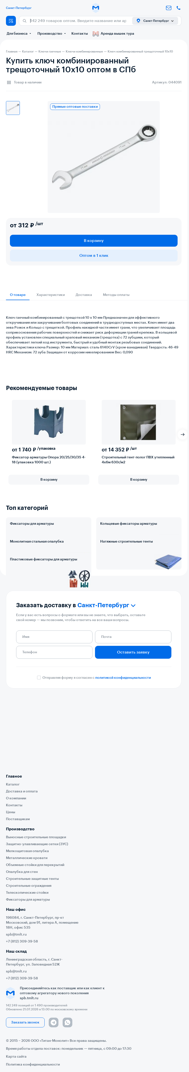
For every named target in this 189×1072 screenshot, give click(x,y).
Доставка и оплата (22, 791)
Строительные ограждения (28, 886)
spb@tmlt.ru (16, 934)
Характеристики (50, 295)
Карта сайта (16, 1056)
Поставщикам (18, 819)
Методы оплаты (116, 295)
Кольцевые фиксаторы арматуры (128, 523)
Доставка (84, 295)
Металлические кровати (26, 858)
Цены (10, 812)
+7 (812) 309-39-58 (22, 941)
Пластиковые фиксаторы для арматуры (43, 603)
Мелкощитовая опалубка (27, 851)
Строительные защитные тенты (32, 879)
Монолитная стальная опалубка (37, 563)
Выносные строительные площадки (36, 837)
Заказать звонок (25, 1022)
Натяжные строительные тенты (126, 563)
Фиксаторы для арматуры (32, 523)
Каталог (13, 784)
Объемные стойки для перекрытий (35, 865)
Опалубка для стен (22, 872)
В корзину (94, 241)
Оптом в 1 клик (93, 256)
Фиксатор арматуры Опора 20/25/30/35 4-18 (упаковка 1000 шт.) (49, 460)
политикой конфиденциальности (123, 743)
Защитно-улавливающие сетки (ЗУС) (37, 844)
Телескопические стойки (27, 892)
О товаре (18, 295)
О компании (16, 798)
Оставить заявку (133, 718)
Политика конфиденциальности (33, 1064)
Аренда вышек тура (113, 34)
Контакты (79, 33)
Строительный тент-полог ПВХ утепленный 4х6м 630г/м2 (138, 460)
